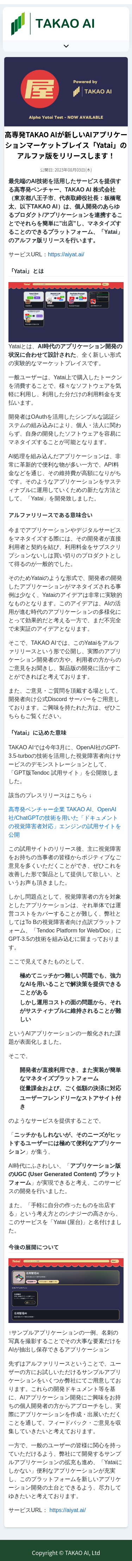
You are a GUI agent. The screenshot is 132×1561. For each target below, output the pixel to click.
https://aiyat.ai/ (66, 254)
